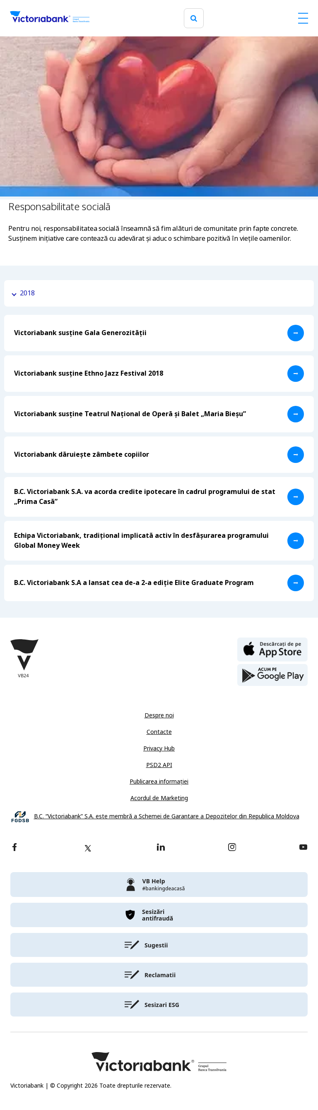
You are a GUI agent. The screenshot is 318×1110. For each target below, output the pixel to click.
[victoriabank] (159, 884)
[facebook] (14, 847)
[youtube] (303, 847)
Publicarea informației (159, 781)
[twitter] (88, 848)
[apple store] (272, 649)
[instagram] (232, 847)
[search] (193, 18)
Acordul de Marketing (159, 798)
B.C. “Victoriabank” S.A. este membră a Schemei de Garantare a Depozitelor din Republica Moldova (166, 816)
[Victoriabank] (49, 18)
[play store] (272, 675)
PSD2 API (159, 765)
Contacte (159, 732)
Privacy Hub (159, 748)
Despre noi (159, 715)
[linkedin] (161, 847)
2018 (27, 293)
